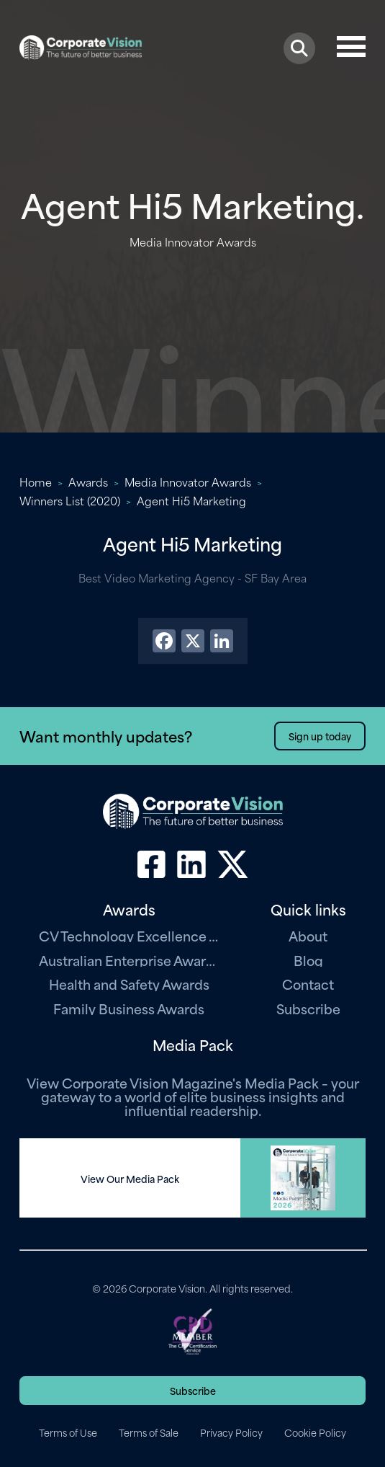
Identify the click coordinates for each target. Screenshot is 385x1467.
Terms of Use (68, 1432)
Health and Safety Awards (129, 983)
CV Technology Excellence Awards (129, 935)
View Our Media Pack (130, 1178)
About (308, 935)
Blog (308, 960)
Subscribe (308, 1008)
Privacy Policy (231, 1432)
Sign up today (320, 735)
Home (35, 481)
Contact (308, 983)
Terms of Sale (148, 1432)
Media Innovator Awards (187, 481)
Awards (88, 481)
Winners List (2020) (69, 500)
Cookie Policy (315, 1432)
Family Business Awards (128, 1008)
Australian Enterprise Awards (129, 960)
